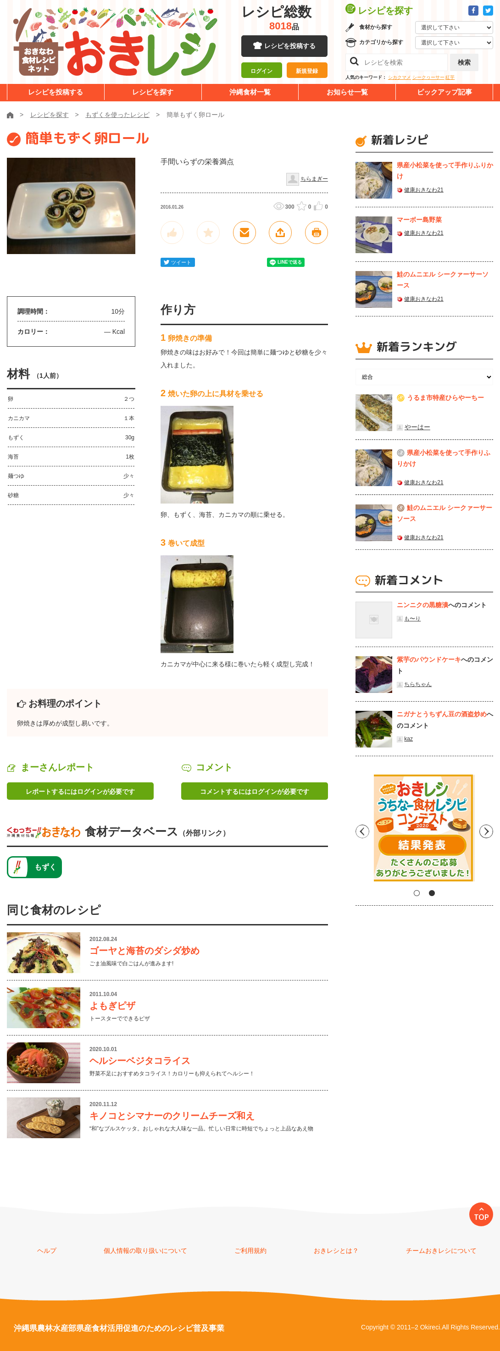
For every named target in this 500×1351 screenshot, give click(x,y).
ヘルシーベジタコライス (139, 1061)
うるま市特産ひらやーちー (445, 397)
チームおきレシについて (441, 1250)
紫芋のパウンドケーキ (429, 659)
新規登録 (307, 71)
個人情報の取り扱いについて (145, 1250)
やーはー (417, 427)
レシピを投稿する (290, 46)
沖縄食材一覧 (250, 92)
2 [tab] (432, 893)
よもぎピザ (112, 1006)
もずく (45, 867)
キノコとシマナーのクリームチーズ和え (172, 1116)
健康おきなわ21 (423, 190)
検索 (464, 62)
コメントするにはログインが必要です (254, 791)
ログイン (261, 71)
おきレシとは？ (336, 1250)
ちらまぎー (314, 179)
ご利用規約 (250, 1250)
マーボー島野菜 (419, 219)
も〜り (412, 618)
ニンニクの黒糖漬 (422, 605)
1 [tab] (417, 893)
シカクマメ (399, 77)
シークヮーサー (428, 77)
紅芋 (450, 77)
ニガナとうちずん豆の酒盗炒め (442, 714)
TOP (481, 1217)
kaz (408, 739)
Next (486, 831)
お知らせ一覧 (347, 92)
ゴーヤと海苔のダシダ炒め (144, 951)
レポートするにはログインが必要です (80, 791)
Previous (362, 831)
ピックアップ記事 (444, 92)
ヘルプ (46, 1250)
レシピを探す (152, 92)
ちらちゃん (418, 684)
